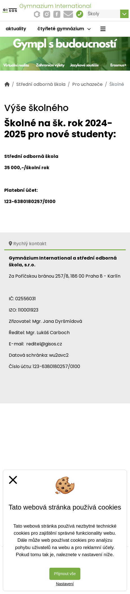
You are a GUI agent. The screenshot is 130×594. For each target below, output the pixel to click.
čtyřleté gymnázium (64, 28)
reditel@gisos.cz (44, 344)
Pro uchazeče (87, 84)
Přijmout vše (65, 573)
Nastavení (65, 584)
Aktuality (16, 28)
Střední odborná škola (40, 84)
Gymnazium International (55, 6)
